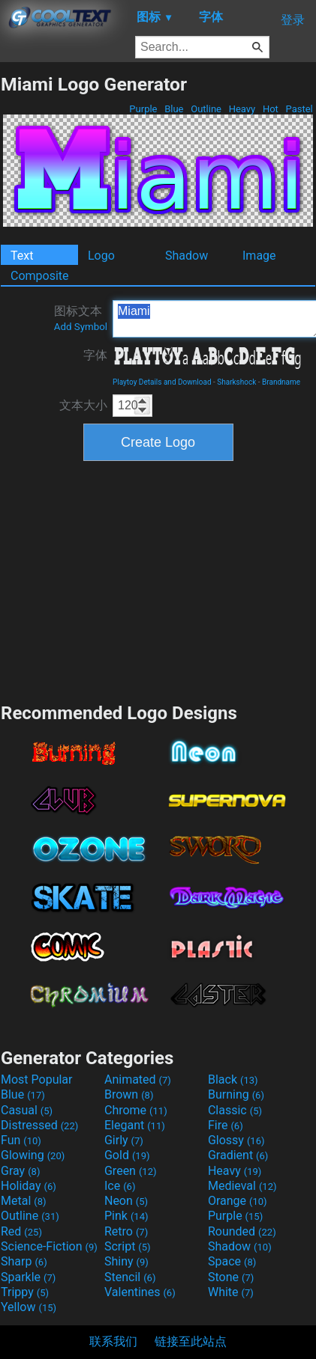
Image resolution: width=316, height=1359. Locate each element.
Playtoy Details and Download (162, 382)
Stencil (129, 1277)
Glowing (33, 1155)
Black (233, 1079)
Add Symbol (80, 326)
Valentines (140, 1292)
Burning (236, 1094)
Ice (119, 1186)
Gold (127, 1155)
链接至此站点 (191, 1341)
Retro (126, 1231)
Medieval (242, 1186)
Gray (20, 1171)
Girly (123, 1140)
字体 (95, 355)
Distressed (39, 1125)
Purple (143, 108)
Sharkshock (236, 382)
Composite (40, 276)
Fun (21, 1140)
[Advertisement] (158, 580)
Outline (206, 108)
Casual (27, 1110)
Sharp (24, 1261)
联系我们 (113, 1341)
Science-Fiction (49, 1246)
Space (232, 1261)
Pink (126, 1216)
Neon (126, 1201)
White (231, 1292)
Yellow (28, 1307)
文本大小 (83, 405)
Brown (128, 1094)
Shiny (126, 1261)
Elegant (134, 1125)
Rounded (242, 1231)
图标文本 (80, 318)
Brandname (281, 382)
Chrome (135, 1110)
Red (21, 1231)
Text (22, 255)
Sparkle (28, 1277)
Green (130, 1171)
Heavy (241, 108)
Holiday (28, 1186)
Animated (137, 1079)
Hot (270, 108)
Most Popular (37, 1079)
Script (127, 1246)
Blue (174, 108)
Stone (231, 1277)
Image (259, 255)
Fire (225, 1125)
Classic (235, 1110)
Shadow (186, 255)
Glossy (236, 1140)
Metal (24, 1201)
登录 (293, 20)
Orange (237, 1201)
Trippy (25, 1292)
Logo (101, 255)
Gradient (238, 1155)
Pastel (299, 108)
